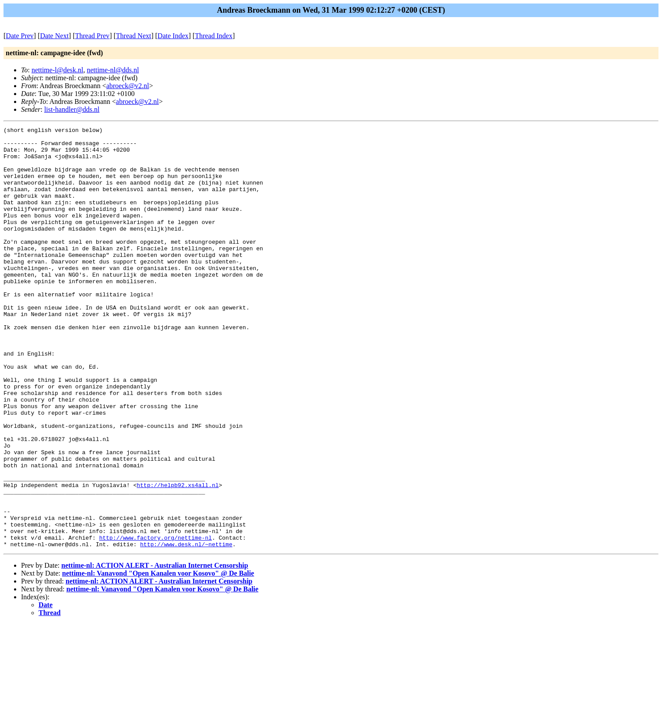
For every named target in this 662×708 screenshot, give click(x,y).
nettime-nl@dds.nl (113, 70)
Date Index (173, 35)
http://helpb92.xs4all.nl (177, 557)
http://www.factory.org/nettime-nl (155, 620)
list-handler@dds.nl (71, 109)
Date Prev (20, 35)
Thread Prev (92, 35)
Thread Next (133, 35)
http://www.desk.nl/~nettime (186, 628)
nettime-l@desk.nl (57, 70)
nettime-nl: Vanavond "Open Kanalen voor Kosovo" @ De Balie (158, 657)
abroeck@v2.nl (127, 85)
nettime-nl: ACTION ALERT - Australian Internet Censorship (154, 649)
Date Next (54, 35)
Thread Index (213, 35)
